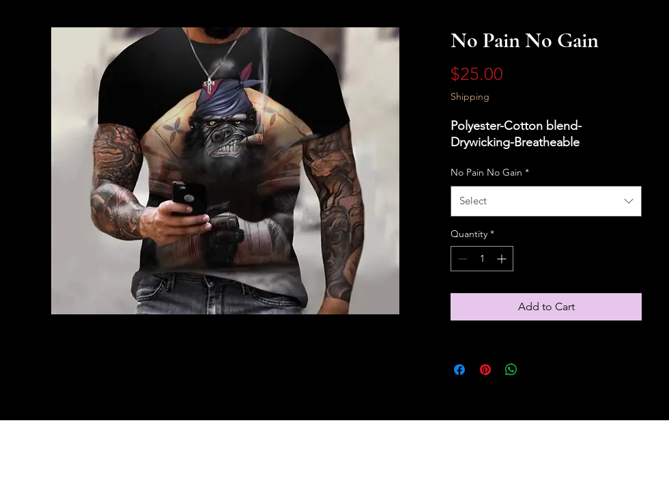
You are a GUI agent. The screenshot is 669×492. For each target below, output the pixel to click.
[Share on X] (537, 369)
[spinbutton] (482, 259)
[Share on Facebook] (459, 369)
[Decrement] (461, 259)
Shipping (470, 96)
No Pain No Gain (490, 172)
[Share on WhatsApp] (511, 369)
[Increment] (502, 259)
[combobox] (546, 201)
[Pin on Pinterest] (485, 369)
